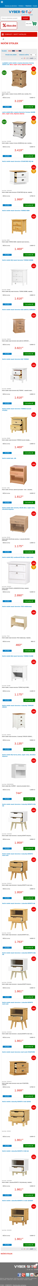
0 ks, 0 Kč (28, 23)
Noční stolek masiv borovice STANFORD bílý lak (17, 161)
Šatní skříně (20, 1279)
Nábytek (2, 1278)
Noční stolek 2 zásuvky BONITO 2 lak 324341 (16, 1101)
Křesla (14, 1279)
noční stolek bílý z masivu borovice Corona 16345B (18, 112)
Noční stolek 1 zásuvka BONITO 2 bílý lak (15, 1151)
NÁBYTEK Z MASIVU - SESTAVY (22, 1278)
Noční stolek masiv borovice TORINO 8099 (15, 210)
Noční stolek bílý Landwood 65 (17, 557)
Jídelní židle (33, 1278)
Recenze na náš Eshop (11, 5)
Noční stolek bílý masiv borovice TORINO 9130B (17, 656)
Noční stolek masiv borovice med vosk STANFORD (18, 1052)
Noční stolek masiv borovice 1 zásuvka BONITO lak (18, 903)
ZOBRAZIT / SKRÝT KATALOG (15, 34)
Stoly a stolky (3, 1279)
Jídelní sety (10, 1279)
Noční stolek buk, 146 (9, 458)
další (31, 58)
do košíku (29, 107)
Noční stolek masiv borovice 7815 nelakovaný (17, 606)
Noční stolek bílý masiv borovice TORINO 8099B (17, 260)
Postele (30, 1279)
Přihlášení (21, 5)
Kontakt (35, 5)
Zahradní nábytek (9, 1278)
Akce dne (11, 25)
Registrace (28, 5)
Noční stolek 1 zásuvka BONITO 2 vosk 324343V (17, 1200)
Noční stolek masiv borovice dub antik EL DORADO (18, 309)
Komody (26, 1279)
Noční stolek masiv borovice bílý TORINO (15, 359)
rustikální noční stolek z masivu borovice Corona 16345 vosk (18, 63)
